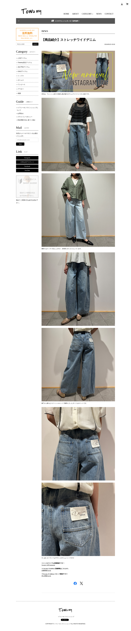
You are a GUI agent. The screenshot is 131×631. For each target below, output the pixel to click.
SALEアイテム (22, 71)
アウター (21, 89)
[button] (87, 14)
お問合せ (21, 113)
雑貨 (19, 93)
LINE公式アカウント (27, 162)
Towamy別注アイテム (25, 62)
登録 (20, 144)
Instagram (27, 158)
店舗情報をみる (46, 570)
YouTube (27, 170)
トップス (21, 76)
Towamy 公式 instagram (48, 565)
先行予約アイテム (24, 67)
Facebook (27, 166)
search (35, 44)
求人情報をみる (46, 576)
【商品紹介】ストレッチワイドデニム (69, 39)
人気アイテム (22, 58)
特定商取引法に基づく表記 (26, 120)
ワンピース (21, 84)
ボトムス (21, 80)
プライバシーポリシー (25, 117)
